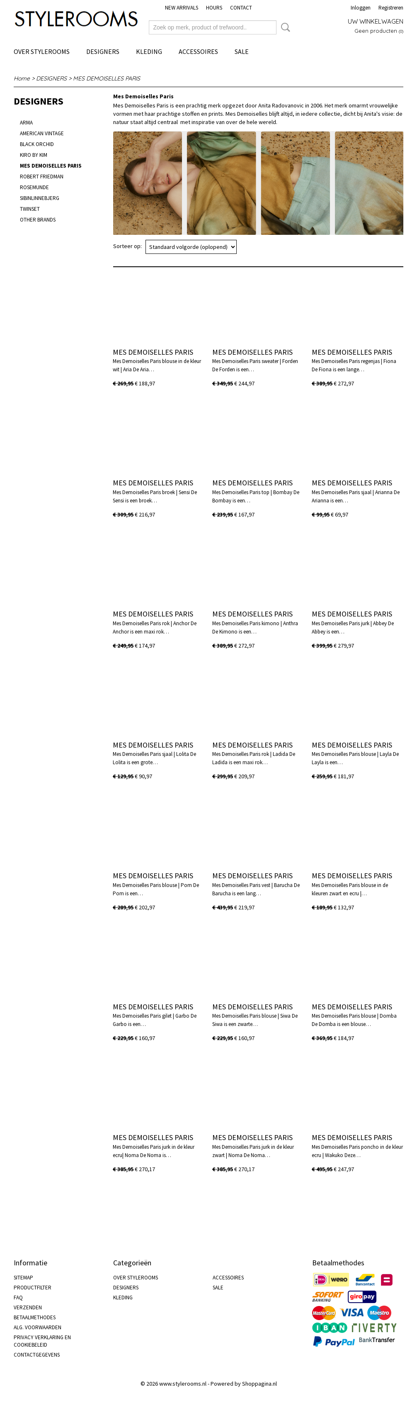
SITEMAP (23, 1277)
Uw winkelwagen (375, 21)
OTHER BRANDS (38, 219)
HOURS (214, 7)
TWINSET (30, 208)
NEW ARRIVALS (181, 7)
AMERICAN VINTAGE (42, 133)
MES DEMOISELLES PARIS (106, 78)
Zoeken (284, 27)
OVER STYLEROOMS (42, 51)
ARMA (26, 122)
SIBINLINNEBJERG (39, 198)
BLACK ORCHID (37, 144)
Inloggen (361, 7)
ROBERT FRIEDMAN (41, 176)
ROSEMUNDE (34, 187)
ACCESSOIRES (198, 51)
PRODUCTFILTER (32, 1287)
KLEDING (149, 51)
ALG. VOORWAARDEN (37, 1327)
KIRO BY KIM (33, 154)
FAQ (18, 1297)
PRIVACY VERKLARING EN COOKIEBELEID (42, 1341)
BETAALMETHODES (35, 1317)
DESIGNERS (102, 51)
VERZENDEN (28, 1307)
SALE (242, 51)
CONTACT (241, 7)
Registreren (390, 7)
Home (22, 78)
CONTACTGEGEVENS (37, 1354)
